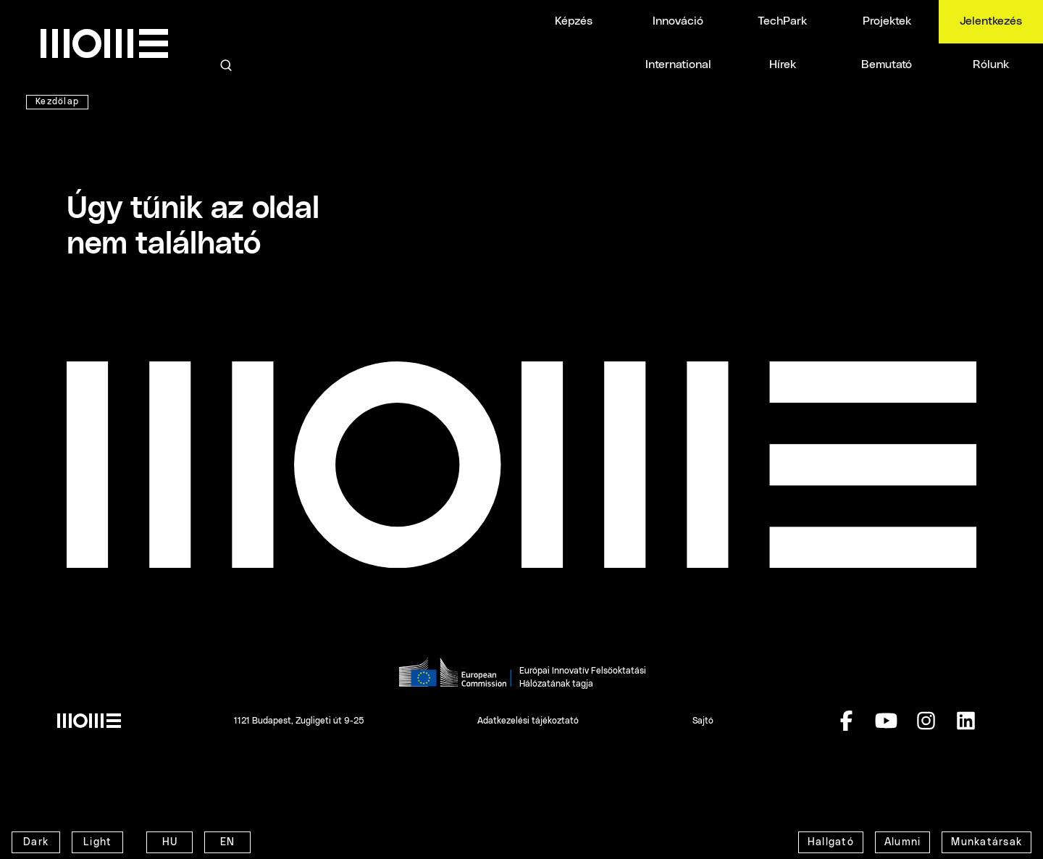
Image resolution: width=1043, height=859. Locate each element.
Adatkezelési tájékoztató (528, 720)
